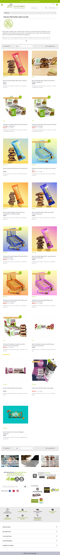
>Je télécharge (50, 453)
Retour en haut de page (30, 553)
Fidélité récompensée (7, 507)
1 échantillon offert (52, 501)
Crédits (35, 548)
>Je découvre (30, 453)
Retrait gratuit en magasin (22, 507)
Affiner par (6, 12)
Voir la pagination (50, 35)
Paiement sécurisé (22, 500)
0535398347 (37, 507)
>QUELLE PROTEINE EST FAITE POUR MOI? (10, 452)
